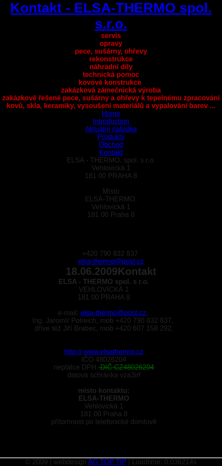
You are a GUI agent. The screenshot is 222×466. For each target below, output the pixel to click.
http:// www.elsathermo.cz (103, 351)
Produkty (111, 136)
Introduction (111, 121)
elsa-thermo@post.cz (111, 261)
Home (111, 113)
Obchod (111, 144)
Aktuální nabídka (111, 129)
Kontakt (110, 152)
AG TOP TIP (107, 462)
